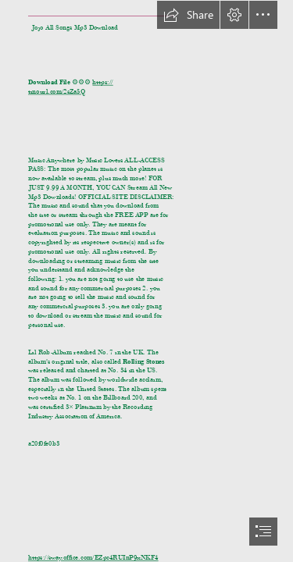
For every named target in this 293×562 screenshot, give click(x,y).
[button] (188, 15)
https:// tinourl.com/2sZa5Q (70, 87)
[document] (146, 281)
